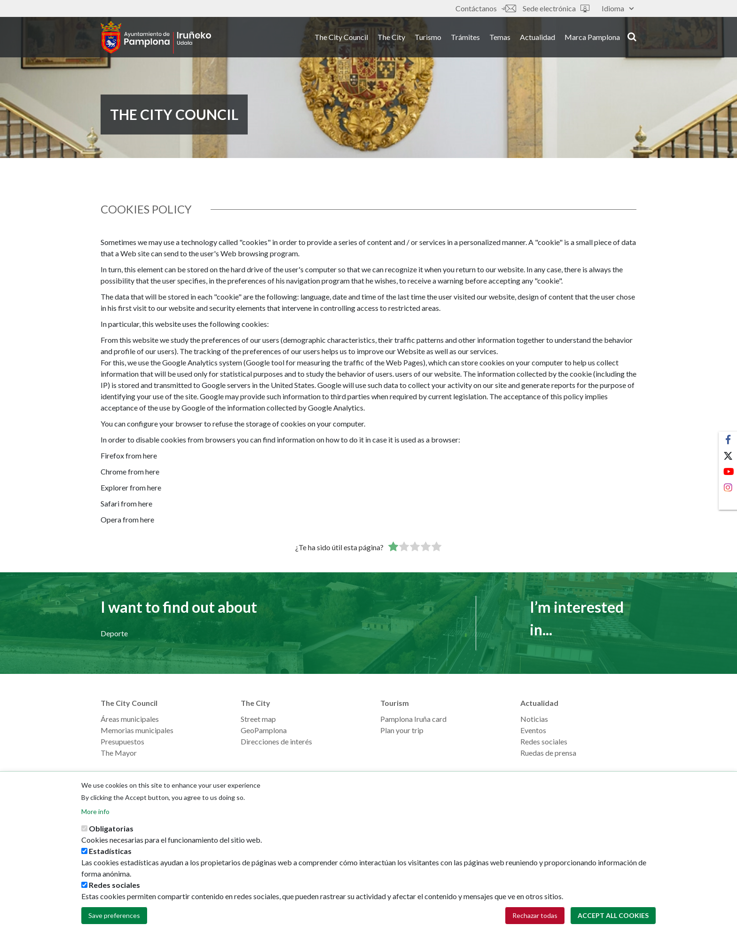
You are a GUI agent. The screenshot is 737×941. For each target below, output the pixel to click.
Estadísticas (110, 856)
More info (95, 817)
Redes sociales (543, 741)
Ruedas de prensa (548, 752)
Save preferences (114, 921)
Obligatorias (111, 833)
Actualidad (537, 36)
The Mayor (119, 752)
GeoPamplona (264, 730)
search (631, 36)
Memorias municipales (137, 730)
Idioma (618, 8)
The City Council (341, 36)
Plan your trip (401, 730)
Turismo (428, 36)
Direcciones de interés (276, 741)
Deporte (114, 633)
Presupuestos (122, 741)
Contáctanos (485, 8)
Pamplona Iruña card (413, 718)
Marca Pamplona (592, 36)
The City (391, 36)
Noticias (534, 718)
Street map (258, 718)
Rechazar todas (534, 921)
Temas (499, 36)
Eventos (533, 730)
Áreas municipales (130, 718)
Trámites (465, 36)
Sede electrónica (556, 8)
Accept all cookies (613, 921)
